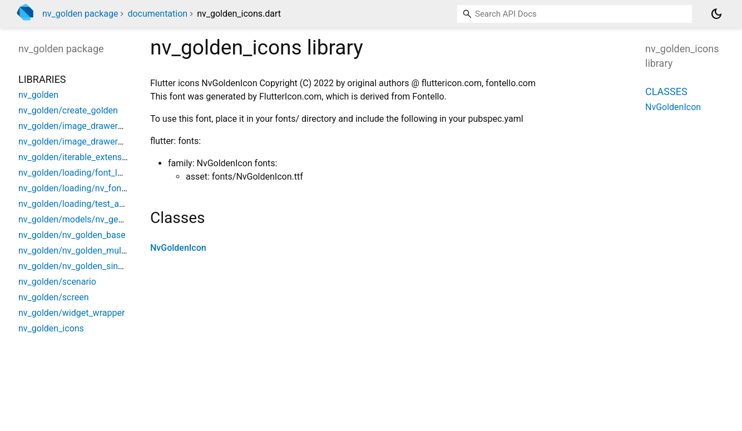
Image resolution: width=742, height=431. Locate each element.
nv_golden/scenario (57, 281)
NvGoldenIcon (178, 247)
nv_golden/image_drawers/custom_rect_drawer (112, 126)
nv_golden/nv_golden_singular (78, 266)
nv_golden (38, 95)
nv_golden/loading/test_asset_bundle (92, 204)
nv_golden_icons (51, 328)
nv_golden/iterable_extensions (78, 157)
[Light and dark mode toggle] (716, 14)
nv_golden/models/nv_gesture (78, 219)
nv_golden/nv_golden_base (72, 235)
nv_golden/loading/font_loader (79, 172)
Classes (666, 91)
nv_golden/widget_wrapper (71, 313)
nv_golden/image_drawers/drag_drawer (96, 141)
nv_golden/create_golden (68, 110)
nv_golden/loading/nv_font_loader (85, 188)
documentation (157, 13)
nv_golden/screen (53, 297)
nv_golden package (80, 13)
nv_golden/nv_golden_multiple (78, 250)
